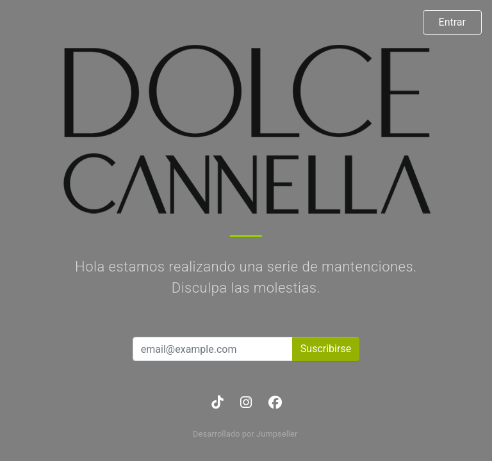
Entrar (452, 22)
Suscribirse (325, 349)
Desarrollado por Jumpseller (245, 434)
